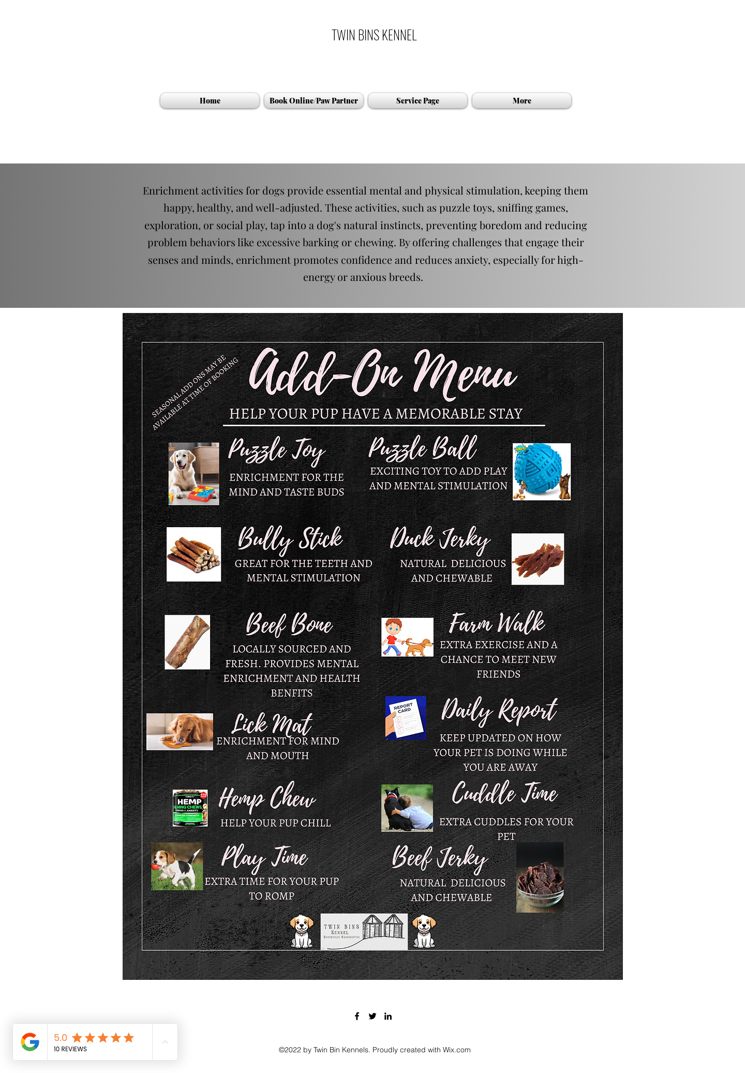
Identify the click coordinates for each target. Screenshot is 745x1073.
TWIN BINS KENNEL (374, 34)
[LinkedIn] (388, 1016)
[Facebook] (357, 1016)
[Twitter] (372, 1016)
